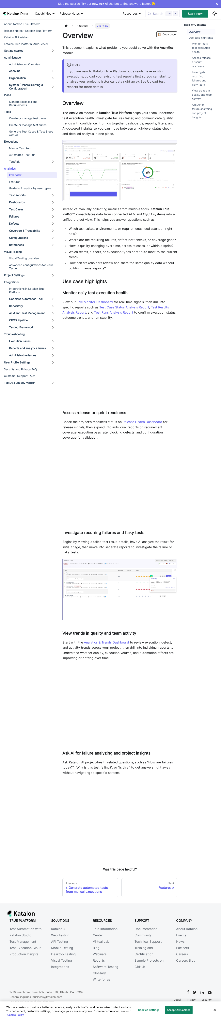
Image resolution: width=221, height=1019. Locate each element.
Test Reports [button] (17, 195)
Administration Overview (24, 64)
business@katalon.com (47, 996)
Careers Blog (186, 960)
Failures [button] (14, 216)
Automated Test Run (22, 154)
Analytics (10, 168)
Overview (15, 175)
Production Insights (23, 954)
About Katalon (186, 929)
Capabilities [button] (43, 13)
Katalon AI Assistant (16, 37)
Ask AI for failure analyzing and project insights (202, 111)
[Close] (214, 1010)
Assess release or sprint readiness (201, 62)
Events (181, 935)
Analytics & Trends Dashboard (106, 642)
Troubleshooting (14, 334)
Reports (99, 960)
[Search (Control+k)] (163, 13)
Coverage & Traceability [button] (24, 230)
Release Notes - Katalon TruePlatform (28, 30)
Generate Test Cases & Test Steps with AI (31, 133)
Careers (182, 954)
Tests (7, 111)
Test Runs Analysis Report (113, 312)
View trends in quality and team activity (202, 94)
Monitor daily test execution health (201, 47)
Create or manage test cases (27, 118)
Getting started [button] (14, 50)
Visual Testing (13, 251)
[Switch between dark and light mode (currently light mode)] (215, 13)
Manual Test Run (19, 148)
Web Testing (60, 935)
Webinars (99, 954)
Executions (11, 141)
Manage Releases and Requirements (23, 103)
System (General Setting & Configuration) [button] (26, 86)
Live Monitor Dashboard (95, 302)
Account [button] (14, 71)
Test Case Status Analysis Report (124, 307)
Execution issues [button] (19, 341)
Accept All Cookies (178, 1009)
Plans (7, 95)
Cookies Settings (148, 1009)
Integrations (11, 282)
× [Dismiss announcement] (216, 4)
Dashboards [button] (17, 202)
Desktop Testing (63, 954)
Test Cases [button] (16, 209)
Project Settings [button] (14, 275)
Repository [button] (16, 306)
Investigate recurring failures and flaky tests (199, 78)
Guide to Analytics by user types (30, 188)
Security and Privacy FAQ (20, 369)
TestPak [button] (14, 161)
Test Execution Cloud (25, 948)
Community (143, 935)
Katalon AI (58, 929)
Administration (13, 57)
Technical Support (148, 941)
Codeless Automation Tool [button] (25, 299)
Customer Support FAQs (19, 375)
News (180, 941)
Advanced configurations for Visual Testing (31, 266)
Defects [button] (14, 223)
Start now (195, 14)
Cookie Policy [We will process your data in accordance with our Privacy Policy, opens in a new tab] (15, 1014)
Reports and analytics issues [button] (27, 348)
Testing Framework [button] (21, 327)
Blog (96, 948)
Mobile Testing (62, 948)
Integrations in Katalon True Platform (26, 290)
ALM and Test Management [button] (27, 313)
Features (14, 181)
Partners (182, 948)
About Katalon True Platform (22, 24)
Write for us (101, 979)
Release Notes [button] (69, 13)
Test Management (22, 941)
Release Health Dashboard (142, 422)
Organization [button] (17, 78)
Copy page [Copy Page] (167, 34)
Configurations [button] (18, 237)
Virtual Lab (101, 941)
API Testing (59, 941)
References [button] (16, 245)
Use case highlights (201, 37)
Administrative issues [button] (22, 355)
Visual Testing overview (24, 258)
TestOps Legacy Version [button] (19, 382)
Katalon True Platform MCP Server (26, 44)
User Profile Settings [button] (17, 362)
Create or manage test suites (27, 125)
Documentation (145, 929)
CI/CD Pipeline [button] (18, 320)
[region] (110, 1010)
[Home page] (66, 26)
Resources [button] (130, 13)
